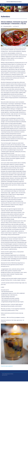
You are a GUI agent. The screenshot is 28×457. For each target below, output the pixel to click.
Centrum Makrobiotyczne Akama (14, 1)
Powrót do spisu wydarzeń (7, 366)
